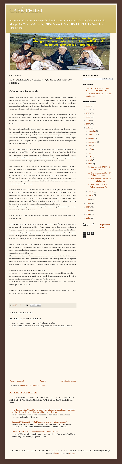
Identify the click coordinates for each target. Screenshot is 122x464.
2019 (88, 128)
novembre (92, 135)
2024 (88, 110)
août (90, 145)
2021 (88, 120)
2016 (88, 207)
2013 (88, 218)
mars (90, 164)
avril (90, 160)
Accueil (43, 381)
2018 (88, 200)
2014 (88, 214)
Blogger (72, 453)
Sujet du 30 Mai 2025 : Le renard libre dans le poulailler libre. (35, 432)
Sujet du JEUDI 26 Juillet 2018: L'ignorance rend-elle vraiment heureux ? (39, 422)
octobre (91, 138)
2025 (88, 106)
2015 (88, 211)
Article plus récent (17, 381)
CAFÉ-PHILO (25, 10)
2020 (88, 124)
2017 (88, 203)
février (91, 191)
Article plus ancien (68, 381)
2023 (88, 113)
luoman (57, 453)
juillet (90, 149)
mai (90, 156)
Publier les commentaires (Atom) (32, 385)
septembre (92, 142)
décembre (92, 131)
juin (90, 153)
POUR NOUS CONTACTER (23, 392)
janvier (91, 195)
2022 (88, 117)
